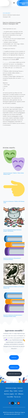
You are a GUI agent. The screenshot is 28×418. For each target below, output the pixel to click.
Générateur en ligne (11, 388)
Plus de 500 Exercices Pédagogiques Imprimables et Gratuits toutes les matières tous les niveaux (13, 121)
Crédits (15, 391)
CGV (16, 394)
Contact (14, 357)
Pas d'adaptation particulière (10, 120)
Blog (11, 391)
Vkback (22, 414)
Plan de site (17, 397)
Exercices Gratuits (14, 373)
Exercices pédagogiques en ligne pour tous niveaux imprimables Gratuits (14, 114)
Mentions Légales (9, 394)
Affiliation (20, 394)
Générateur (14, 367)
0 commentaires (7, 125)
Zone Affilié (10, 397)
